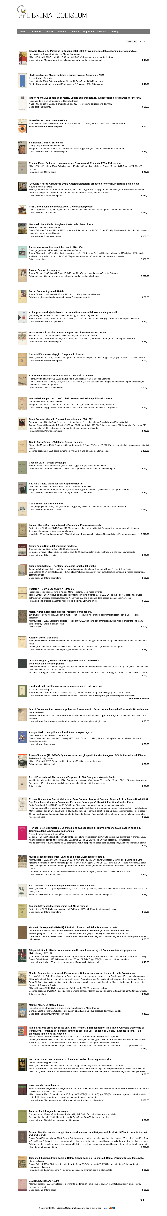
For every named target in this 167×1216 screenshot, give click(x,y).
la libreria (101, 31)
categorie (62, 31)
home (23, 31)
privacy (114, 31)
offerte (75, 31)
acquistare (88, 31)
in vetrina (36, 31)
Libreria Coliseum (66, 1208)
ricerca (49, 31)
